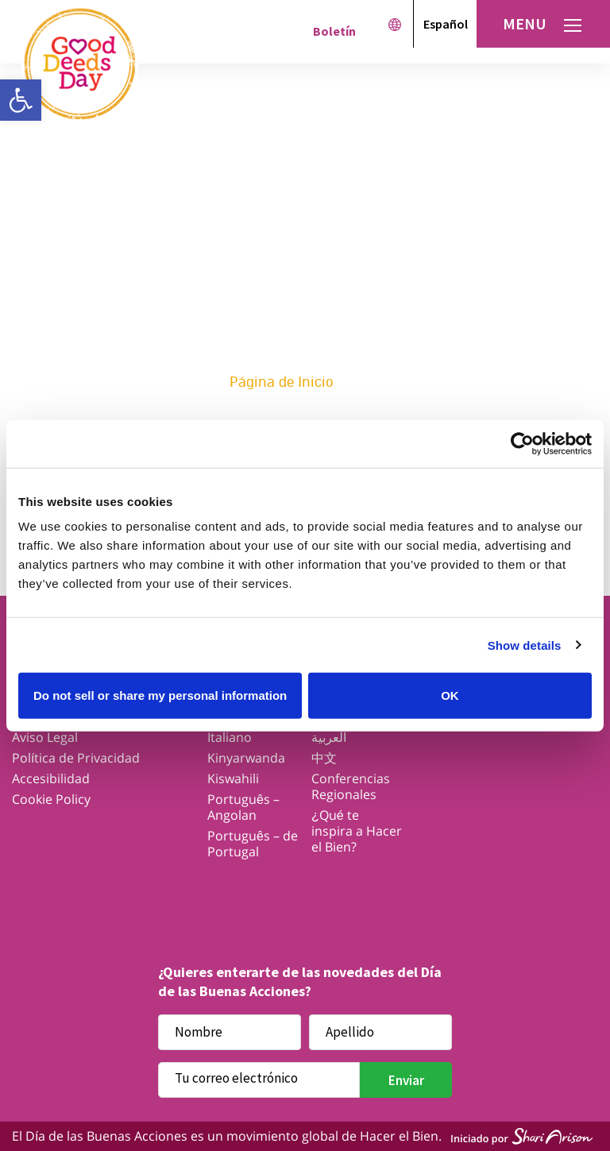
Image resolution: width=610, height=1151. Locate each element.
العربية (328, 737)
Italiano (229, 737)
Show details (525, 644)
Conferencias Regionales (350, 786)
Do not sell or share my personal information (160, 695)
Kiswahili (233, 778)
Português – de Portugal (252, 843)
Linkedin (429, 892)
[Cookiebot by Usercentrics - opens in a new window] (522, 443)
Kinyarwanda (246, 758)
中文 (324, 758)
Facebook (181, 892)
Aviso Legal (45, 737)
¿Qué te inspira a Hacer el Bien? (356, 831)
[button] (20, 100)
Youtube (367, 892)
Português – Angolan (243, 807)
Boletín (334, 31)
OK (450, 695)
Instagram (305, 892)
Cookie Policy (51, 799)
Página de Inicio (282, 382)
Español (445, 24)
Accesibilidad (51, 778)
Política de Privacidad (76, 758)
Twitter (243, 892)
